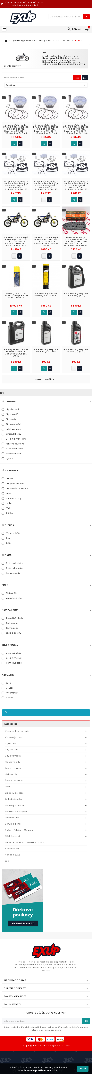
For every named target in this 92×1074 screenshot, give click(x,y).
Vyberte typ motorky (17, 730)
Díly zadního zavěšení (17, 488)
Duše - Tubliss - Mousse (19, 829)
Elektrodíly (11, 774)
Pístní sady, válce (14, 448)
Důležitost (46, 85)
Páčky (9, 508)
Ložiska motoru (13, 429)
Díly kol (9, 478)
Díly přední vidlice (15, 483)
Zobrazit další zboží (46, 379)
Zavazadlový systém (17, 811)
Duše (8, 683)
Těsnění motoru (14, 453)
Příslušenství (12, 836)
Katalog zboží (11, 723)
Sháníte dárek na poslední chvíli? (24, 842)
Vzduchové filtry (14, 598)
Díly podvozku (13, 755)
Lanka (9, 503)
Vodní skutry (12, 848)
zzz (7, 860)
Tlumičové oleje (14, 662)
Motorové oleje (13, 653)
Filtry (8, 786)
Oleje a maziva (13, 768)
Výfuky (9, 458)
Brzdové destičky (14, 563)
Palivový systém (14, 805)
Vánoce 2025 (12, 854)
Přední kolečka (13, 533)
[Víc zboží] (65, 16)
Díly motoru (12, 749)
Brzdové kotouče (14, 568)
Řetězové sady (14, 780)
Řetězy (9, 543)
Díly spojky (11, 419)
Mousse (9, 687)
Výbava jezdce (13, 737)
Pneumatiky (12, 692)
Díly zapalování (13, 424)
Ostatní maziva (13, 658)
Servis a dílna (13, 823)
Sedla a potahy (13, 632)
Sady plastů (12, 623)
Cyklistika (10, 743)
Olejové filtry (12, 593)
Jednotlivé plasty (14, 618)
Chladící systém (14, 799)
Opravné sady (13, 573)
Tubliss (9, 697)
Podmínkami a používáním (34, 1070)
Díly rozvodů (12, 414)
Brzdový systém (14, 792)
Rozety (9, 538)
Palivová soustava (15, 443)
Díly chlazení (12, 409)
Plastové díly (12, 761)
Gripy (8, 493)
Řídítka (9, 513)
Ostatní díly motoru (16, 438)
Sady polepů (12, 628)
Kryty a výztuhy (13, 498)
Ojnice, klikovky (13, 434)
